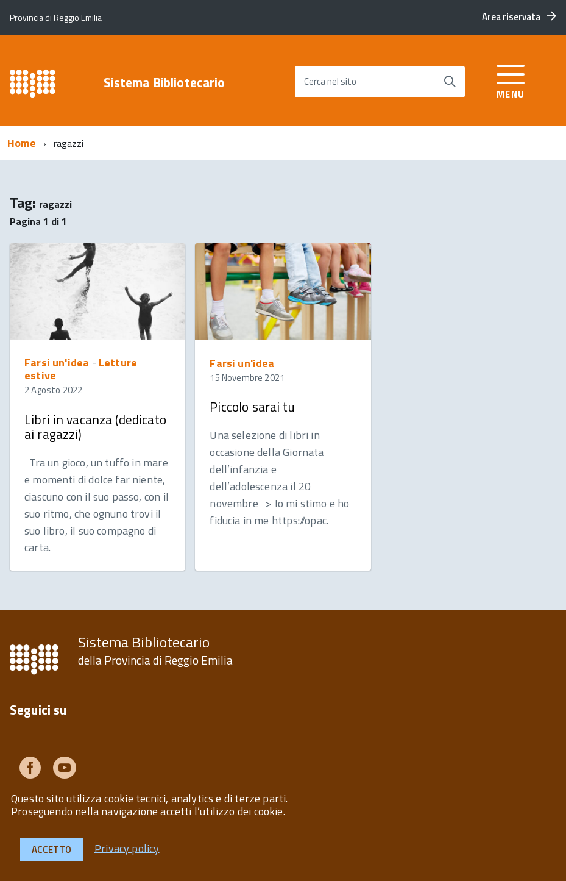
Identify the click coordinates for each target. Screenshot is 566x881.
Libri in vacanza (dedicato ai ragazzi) (95, 427)
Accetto (51, 850)
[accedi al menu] (511, 80)
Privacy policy (127, 848)
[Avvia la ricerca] (449, 81)
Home (21, 143)
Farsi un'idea (56, 362)
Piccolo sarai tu (252, 406)
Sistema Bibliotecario (164, 82)
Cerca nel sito (330, 81)
